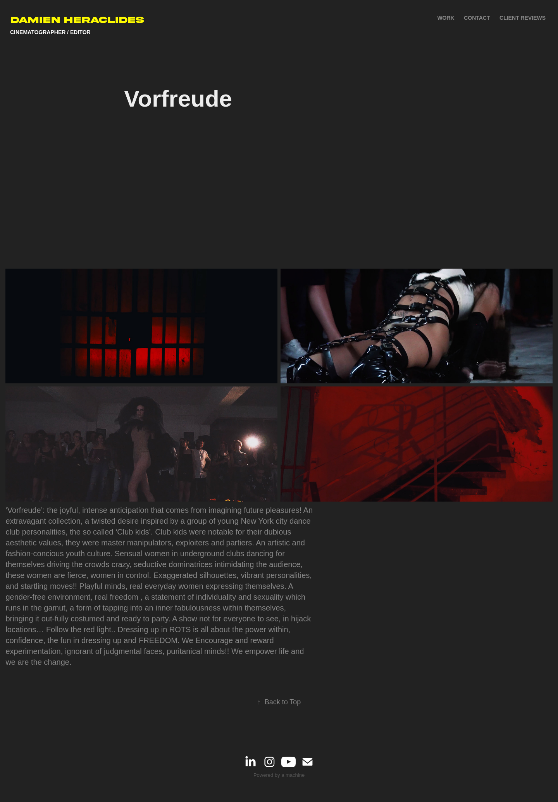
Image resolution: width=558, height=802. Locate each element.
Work (445, 18)
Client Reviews (522, 18)
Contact (477, 18)
